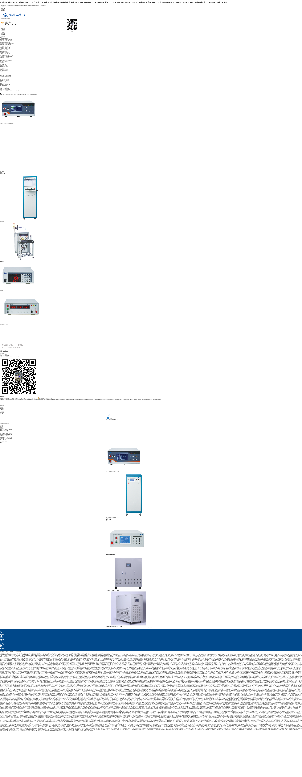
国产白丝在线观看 (187, 654)
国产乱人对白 (124, 658)
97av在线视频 (26, 715)
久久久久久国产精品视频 (97, 686)
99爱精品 (49, 664)
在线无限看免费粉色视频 (236, 669)
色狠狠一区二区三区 (142, 663)
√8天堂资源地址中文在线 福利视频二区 (242, 678)
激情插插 (298, 726)
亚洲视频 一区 (207, 708)
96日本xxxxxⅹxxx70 (255, 665)
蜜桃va (77, 698)
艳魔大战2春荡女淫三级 (238, 660)
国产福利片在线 (291, 691)
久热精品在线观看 (213, 721)
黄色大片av (220, 672)
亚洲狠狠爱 (269, 654)
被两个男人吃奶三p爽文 (276, 667)
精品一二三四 (101, 726)
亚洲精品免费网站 (214, 728)
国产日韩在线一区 (57, 724)
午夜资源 (19, 713)
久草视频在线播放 (78, 669)
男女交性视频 (20, 671)
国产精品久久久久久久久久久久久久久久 (188, 655)
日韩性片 (247, 690)
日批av (59, 659)
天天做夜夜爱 (31, 716)
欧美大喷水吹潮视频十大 (56, 664)
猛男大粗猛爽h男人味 (289, 660)
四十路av (219, 668)
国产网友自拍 (19, 680)
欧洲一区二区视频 (180, 681)
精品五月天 (213, 659)
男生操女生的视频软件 (90, 671)
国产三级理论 (288, 663)
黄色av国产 (178, 664)
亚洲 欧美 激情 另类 (84, 688)
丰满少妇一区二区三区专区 (294, 669)
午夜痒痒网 (165, 678)
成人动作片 (165, 703)
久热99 (10, 656)
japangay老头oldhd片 (34, 703)
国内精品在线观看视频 (134, 672)
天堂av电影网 (131, 719)
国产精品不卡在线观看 (216, 678)
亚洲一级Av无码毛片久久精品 (30, 712)
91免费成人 (229, 663)
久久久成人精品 (130, 659)
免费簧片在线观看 (173, 665)
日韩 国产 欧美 (151, 695)
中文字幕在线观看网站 (216, 716)
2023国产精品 (189, 659)
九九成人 (38, 713)
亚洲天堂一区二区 (66, 685)
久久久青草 (92, 675)
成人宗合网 (160, 667)
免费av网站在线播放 (136, 660)
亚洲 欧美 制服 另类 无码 (44, 658)
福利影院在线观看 (10, 686)
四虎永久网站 (66, 707)
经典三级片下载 (112, 671)
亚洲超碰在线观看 (86, 658)
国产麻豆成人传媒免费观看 (64, 728)
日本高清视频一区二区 (170, 708)
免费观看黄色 (116, 675)
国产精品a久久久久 (149, 669)
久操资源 (216, 675)
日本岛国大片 (208, 664)
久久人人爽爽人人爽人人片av (32, 682)
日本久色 (296, 668)
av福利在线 (33, 673)
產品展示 (2, 408)
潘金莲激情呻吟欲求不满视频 (262, 710)
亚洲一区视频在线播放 (216, 689)
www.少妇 (117, 663)
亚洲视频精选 (187, 680)
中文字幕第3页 (261, 700)
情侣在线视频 (49, 684)
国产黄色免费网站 (64, 682)
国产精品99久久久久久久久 (211, 684)
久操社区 (267, 690)
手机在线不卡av (91, 689)
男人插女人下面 (62, 726)
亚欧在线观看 (179, 678)
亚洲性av (269, 723)
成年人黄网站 (25, 697)
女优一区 (282, 717)
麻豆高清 (69, 724)
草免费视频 (145, 673)
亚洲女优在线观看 (34, 662)
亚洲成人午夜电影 (194, 712)
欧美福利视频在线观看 (81, 685)
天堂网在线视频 (190, 678)
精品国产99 (146, 703)
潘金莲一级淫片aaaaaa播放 (139, 676)
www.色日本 (206, 686)
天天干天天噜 (162, 662)
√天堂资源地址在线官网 (46, 723)
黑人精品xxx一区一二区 (11, 704)
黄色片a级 (134, 662)
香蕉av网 (7, 711)
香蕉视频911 (6, 729)
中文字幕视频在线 (113, 672)
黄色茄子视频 (79, 659)
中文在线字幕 (175, 710)
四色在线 (134, 698)
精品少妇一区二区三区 (148, 715)
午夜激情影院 (5, 656)
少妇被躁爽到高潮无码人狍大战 (103, 676)
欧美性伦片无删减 (291, 690)
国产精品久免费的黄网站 (128, 686)
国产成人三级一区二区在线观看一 (39, 700)
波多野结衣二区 (234, 729)
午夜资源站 (238, 663)
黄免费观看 (227, 700)
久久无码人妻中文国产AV (244, 685)
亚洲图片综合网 (9, 706)
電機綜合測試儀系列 (4, 49)
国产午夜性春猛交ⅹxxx (154, 660)
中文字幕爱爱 (245, 715)
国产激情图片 (92, 668)
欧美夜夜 (282, 703)
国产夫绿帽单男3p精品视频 (283, 654)
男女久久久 (196, 711)
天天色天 (170, 711)
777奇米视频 (51, 682)
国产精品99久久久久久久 (5, 664)
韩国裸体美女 (254, 672)
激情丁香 (160, 663)
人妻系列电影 (242, 694)
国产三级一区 (262, 673)
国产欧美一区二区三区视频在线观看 (89, 673)
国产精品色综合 (266, 655)
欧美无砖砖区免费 (217, 658)
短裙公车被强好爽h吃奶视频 (36, 667)
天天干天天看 (156, 719)
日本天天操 (226, 662)
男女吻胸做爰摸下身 (283, 655)
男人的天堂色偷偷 (82, 695)
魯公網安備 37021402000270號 (45, 398)
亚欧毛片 (121, 668)
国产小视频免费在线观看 (34, 724)
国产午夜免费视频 (79, 672)
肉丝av (135, 659)
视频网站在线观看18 (225, 699)
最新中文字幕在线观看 (24, 719)
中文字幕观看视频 (115, 668)
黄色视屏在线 (203, 680)
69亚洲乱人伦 (150, 665)
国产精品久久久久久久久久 (138, 658)
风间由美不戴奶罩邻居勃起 (275, 690)
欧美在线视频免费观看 (34, 677)
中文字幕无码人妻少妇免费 (203, 712)
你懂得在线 (106, 655)
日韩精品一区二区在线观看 (269, 658)
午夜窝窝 (145, 680)
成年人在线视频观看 (145, 660)
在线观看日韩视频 (206, 719)
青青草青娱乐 (200, 686)
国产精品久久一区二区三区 (129, 654)
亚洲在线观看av (208, 678)
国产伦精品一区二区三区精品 (86, 662)
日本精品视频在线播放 (138, 673)
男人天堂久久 (235, 668)
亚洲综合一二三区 (118, 673)
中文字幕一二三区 (99, 713)
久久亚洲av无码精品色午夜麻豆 (253, 659)
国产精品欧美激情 (11, 669)
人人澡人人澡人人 (192, 660)
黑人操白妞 (165, 700)
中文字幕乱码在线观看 (30, 680)
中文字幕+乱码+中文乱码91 (257, 691)
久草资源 (208, 698)
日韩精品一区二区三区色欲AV (251, 703)
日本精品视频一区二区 (12, 655)
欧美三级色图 (108, 669)
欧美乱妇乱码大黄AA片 (252, 723)
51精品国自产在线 (66, 664)
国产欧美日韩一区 (61, 684)
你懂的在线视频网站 (123, 723)
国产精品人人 (23, 682)
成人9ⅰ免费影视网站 (276, 673)
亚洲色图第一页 (36, 699)
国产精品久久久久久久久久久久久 (219, 663)
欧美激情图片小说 (236, 711)
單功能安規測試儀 (3, 65)
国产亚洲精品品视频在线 (11, 694)
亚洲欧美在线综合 (273, 663)
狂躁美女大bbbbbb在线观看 (174, 656)
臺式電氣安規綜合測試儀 (5, 47)
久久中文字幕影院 (219, 669)
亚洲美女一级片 (166, 675)
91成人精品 (112, 655)
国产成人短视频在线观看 (19, 660)
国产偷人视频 (83, 686)
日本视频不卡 (208, 710)
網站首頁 (2, 405)
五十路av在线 (150, 725)
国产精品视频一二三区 (157, 686)
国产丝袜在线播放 (271, 689)
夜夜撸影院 (198, 663)
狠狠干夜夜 (118, 656)
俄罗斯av (2, 654)
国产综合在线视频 (76, 654)
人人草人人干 (126, 664)
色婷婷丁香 (224, 673)
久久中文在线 (42, 695)
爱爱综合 (31, 715)
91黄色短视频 (209, 663)
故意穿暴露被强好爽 (116, 662)
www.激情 (286, 708)
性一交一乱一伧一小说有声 (53, 662)
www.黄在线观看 (62, 708)
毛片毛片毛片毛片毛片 (111, 656)
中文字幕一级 (207, 697)
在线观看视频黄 (91, 708)
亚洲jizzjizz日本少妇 (43, 662)
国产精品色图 (204, 671)
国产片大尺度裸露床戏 (242, 684)
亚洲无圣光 (162, 658)
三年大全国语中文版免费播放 (81, 712)
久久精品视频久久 (213, 668)
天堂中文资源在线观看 (230, 681)
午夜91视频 (137, 678)
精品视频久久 (236, 694)
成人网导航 (205, 703)
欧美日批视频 (247, 664)
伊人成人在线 (171, 686)
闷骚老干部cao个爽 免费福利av (115, 711)
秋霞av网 (93, 702)
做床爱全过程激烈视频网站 (231, 708)
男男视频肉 (184, 699)
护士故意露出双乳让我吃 (82, 703)
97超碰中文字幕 (17, 681)
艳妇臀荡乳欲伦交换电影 (256, 678)
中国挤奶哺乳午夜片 (96, 659)
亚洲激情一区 (118, 658)
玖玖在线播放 (210, 676)
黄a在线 (32, 655)
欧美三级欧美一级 (21, 659)
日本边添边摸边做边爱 (190, 726)
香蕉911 (133, 680)
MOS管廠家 (44, 399)
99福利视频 (297, 689)
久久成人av (237, 671)
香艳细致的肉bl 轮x (101, 677)
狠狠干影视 (204, 688)
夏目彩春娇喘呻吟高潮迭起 (123, 672)
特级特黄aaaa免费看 (165, 684)
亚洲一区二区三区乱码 (163, 680)
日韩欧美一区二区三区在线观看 (279, 659)
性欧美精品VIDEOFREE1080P (264, 706)
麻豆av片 (10, 672)
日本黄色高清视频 (149, 708)
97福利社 (66, 691)
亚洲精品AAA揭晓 (247, 672)
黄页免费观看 (152, 689)
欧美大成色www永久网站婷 (13, 658)
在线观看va (118, 667)
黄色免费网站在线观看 (59, 654)
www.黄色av (145, 675)
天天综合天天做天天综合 (103, 728)
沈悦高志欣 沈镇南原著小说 (213, 691)
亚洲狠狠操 (35, 711)
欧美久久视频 (299, 700)
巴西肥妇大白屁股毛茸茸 (36, 708)
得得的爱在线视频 (186, 667)
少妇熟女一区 (137, 682)
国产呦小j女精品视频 (222, 660)
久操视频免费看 (100, 655)
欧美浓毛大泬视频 (100, 667)
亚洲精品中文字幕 (281, 713)
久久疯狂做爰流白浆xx (30, 707)
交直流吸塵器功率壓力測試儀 (6, 59)
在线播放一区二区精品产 (34, 688)
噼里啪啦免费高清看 (81, 667)
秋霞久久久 (194, 686)
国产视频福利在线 (13, 703)
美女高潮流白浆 (151, 688)
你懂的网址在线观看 (275, 703)
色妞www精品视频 (246, 720)
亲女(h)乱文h (282, 660)
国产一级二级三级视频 (204, 677)
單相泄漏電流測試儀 (4, 70)
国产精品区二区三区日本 (121, 682)
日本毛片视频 (230, 660)
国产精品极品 (180, 688)
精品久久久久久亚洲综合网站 (244, 668)
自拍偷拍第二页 (221, 665)
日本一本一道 (163, 690)
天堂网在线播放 (173, 658)
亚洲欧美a (105, 690)
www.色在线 (263, 659)
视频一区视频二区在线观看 (125, 688)
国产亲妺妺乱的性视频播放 (132, 665)
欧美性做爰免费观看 (292, 688)
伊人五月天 (124, 697)
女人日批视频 (209, 682)
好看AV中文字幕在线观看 (178, 711)
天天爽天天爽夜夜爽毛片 (197, 704)
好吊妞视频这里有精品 (19, 689)
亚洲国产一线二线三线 (4, 668)
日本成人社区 (247, 654)
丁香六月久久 (232, 656)
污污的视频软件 (76, 716)
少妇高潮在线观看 (217, 706)
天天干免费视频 (78, 702)
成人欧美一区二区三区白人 (192, 713)
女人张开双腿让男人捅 (211, 702)
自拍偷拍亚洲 (282, 712)
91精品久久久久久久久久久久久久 (258, 676)
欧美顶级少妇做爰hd (228, 686)
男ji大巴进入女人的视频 (198, 723)
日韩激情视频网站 (229, 720)
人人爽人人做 (180, 658)
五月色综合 (202, 656)
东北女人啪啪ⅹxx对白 (65, 686)
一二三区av (194, 702)
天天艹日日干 (284, 688)
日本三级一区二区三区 (226, 664)
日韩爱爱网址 (169, 681)
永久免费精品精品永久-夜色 (86, 655)
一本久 (266, 697)
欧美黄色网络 (104, 664)
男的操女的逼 (166, 659)
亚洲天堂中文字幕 (58, 685)
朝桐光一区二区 (177, 707)
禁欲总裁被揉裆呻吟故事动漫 (60, 668)
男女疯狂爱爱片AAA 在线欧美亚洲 (25, 656)
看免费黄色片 (285, 656)
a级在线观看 (13, 671)
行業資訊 (2, 409)
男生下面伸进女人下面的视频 (18, 672)
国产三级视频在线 (192, 664)
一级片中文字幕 (116, 685)
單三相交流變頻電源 (4, 61)
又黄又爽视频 (157, 688)
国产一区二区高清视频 (204, 721)
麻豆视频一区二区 (164, 688)
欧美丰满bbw (73, 659)
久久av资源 (193, 682)
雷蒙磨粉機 (77, 399)
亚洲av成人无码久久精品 (227, 668)
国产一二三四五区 (77, 663)
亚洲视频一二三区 (60, 694)
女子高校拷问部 (289, 680)
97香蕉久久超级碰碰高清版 (201, 706)
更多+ (107, 520)
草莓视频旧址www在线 (214, 694)
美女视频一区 (165, 686)
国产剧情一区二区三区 (162, 655)
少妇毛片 (175, 660)
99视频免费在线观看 (44, 671)
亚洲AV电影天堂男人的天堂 (159, 708)
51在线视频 (13, 677)
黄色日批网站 (251, 704)
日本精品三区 (26, 671)
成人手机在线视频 (154, 724)
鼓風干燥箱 (117, 399)
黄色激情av (174, 663)
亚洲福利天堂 (66, 695)
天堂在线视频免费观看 (246, 665)
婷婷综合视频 (82, 704)
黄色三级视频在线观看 (235, 706)
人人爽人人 (181, 717)
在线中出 (84, 659)
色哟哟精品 (154, 671)
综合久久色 (20, 667)
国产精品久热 (256, 694)
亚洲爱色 (91, 698)
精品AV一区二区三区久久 (286, 723)
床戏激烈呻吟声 (182, 662)
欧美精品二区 (121, 684)
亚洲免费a (171, 724)
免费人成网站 (53, 694)
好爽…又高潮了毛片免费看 (86, 654)
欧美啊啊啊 (270, 702)
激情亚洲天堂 (215, 660)
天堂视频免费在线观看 (150, 704)
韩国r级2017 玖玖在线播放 (156, 659)
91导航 (71, 695)
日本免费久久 (105, 671)
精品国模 (70, 678)
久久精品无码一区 (92, 699)
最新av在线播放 (159, 710)
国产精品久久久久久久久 (257, 655)
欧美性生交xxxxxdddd (243, 658)
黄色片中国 (147, 706)
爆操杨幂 (208, 726)
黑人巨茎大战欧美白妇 (215, 699)
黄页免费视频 (92, 721)
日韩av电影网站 (46, 680)
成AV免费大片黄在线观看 (107, 694)
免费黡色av (222, 681)
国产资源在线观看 (254, 664)
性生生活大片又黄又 (69, 663)
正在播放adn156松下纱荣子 (197, 665)
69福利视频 (256, 713)
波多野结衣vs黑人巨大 (124, 669)
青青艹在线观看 (292, 671)
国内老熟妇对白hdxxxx (87, 672)
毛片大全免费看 (187, 665)
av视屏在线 (26, 677)
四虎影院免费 (136, 695)
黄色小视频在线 (45, 726)
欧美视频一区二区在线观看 (13, 719)
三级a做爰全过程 (39, 710)
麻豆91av (48, 728)
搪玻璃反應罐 (149, 399)
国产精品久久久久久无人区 (197, 658)
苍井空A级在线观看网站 (125, 685)
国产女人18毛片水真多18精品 (130, 671)
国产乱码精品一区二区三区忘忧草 (36, 694)
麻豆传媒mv (65, 673)
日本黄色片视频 (216, 656)
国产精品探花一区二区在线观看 (55, 660)
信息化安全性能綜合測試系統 (6, 40)
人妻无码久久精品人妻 (246, 662)
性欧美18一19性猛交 (253, 728)
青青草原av (68, 726)
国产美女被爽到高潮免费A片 (114, 665)
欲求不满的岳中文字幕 (292, 698)
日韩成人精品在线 (64, 672)
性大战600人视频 (86, 681)
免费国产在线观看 (280, 715)
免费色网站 (234, 689)
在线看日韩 (274, 698)
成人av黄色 (199, 662)
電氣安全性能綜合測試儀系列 (6, 39)
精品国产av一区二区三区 (48, 655)
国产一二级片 (169, 728)
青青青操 (177, 689)
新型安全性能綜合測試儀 (5, 42)
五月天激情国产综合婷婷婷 (262, 672)
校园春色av (15, 708)
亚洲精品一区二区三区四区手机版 (45, 675)
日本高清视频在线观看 (265, 667)
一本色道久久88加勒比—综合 (160, 702)
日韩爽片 (181, 719)
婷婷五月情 (121, 689)
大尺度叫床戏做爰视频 (105, 659)
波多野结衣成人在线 (274, 655)
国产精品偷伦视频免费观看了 (253, 680)
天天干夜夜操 (241, 664)
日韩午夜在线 (11, 715)
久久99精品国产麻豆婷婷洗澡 (162, 656)
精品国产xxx (79, 708)
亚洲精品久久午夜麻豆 (189, 694)
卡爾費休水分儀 (38, 399)
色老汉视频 (47, 695)
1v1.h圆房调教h (135, 688)
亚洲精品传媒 (180, 654)
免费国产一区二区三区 (50, 693)
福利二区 (279, 675)
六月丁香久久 (46, 710)
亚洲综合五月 (104, 678)
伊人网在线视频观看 (103, 706)
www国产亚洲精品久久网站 (287, 711)
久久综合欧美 (134, 663)
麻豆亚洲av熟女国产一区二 (8, 716)
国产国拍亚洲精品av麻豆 (88, 678)
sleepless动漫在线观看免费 (39, 702)
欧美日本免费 (24, 721)
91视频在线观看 (3, 724)
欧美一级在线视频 (281, 663)
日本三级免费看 (180, 663)
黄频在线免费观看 (110, 719)
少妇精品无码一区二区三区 (110, 667)
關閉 (72, 31)
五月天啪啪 (214, 680)
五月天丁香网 (50, 703)
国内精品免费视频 (278, 656)
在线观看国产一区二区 (199, 697)
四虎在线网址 (216, 662)
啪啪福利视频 (287, 672)
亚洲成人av (199, 655)
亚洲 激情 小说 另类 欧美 (291, 676)
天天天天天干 (115, 712)
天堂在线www (71, 691)
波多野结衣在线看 (18, 715)
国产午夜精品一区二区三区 (108, 673)
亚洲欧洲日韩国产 (84, 656)
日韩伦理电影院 (22, 729)
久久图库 (207, 707)
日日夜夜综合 (218, 685)
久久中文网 (52, 707)
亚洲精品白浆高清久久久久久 (231, 677)
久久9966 (233, 665)
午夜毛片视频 (290, 665)
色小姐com (83, 663)
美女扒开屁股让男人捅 (26, 720)
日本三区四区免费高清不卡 (217, 724)
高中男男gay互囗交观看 (241, 656)
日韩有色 (88, 667)
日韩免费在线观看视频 (290, 659)
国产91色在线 (250, 706)
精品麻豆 (144, 665)
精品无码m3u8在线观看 (188, 711)
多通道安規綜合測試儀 (4, 57)
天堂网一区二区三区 (136, 712)
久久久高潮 (73, 706)
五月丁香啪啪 (274, 654)
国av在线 (237, 721)
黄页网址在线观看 (21, 665)
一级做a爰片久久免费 (161, 698)
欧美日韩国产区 (174, 673)
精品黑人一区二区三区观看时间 (69, 698)
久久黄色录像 (224, 678)
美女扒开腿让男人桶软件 (26, 691)
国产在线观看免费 (136, 707)
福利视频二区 (231, 678)
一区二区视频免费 (244, 695)
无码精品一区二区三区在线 (235, 717)
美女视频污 (148, 700)
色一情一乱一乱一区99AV (116, 660)
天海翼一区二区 (149, 716)
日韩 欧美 (155, 725)
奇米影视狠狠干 (118, 655)
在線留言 (2, 413)
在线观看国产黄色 (250, 698)
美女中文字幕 (260, 668)
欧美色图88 (98, 664)
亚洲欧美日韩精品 (66, 660)
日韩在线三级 (238, 676)
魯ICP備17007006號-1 (32, 398)
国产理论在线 (186, 688)
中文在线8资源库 (208, 656)
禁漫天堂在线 (269, 659)
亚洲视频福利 (197, 717)
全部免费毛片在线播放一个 (127, 726)
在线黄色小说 (265, 707)
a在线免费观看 (64, 658)
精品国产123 (168, 663)
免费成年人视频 (73, 676)
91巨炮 (210, 686)
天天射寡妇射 (237, 695)
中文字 (192, 654)
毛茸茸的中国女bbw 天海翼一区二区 (218, 710)
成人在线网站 (201, 700)
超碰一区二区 (294, 663)
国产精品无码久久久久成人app (133, 681)
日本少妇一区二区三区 (214, 655)
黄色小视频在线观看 (180, 668)
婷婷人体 (223, 716)
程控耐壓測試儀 (3, 68)
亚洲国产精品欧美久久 (250, 681)
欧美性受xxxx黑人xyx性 (246, 676)
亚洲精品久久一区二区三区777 (180, 676)
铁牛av (179, 673)
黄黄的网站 (58, 658)
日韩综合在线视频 (145, 654)
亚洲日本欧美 (218, 654)
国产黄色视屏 (214, 667)
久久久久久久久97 (59, 707)
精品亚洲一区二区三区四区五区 (253, 669)
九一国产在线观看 (157, 684)
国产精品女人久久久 (87, 691)
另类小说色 (222, 676)
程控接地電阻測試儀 (4, 66)
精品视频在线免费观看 (129, 684)
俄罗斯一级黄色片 (294, 664)
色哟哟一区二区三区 (139, 656)
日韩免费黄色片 (169, 660)
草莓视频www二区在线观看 (103, 716)
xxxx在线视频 (183, 693)
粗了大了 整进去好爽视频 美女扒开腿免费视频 (51, 672)
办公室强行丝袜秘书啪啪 (33, 686)
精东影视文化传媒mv (125, 708)
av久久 (3, 706)
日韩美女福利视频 (269, 716)
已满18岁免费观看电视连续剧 (154, 690)
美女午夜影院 (280, 719)
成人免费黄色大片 (13, 678)
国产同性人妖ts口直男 (139, 715)
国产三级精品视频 (144, 682)
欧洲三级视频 (10, 685)
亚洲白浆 (158, 729)
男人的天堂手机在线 (189, 721)
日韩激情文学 (256, 699)
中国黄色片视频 (294, 721)
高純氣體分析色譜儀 (14, 399)
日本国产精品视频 (283, 665)
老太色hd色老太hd (93, 677)
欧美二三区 (224, 658)
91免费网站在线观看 (186, 715)
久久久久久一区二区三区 (64, 665)
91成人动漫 (123, 662)
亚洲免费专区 (159, 711)
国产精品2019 (249, 693)
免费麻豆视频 (208, 699)
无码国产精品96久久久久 (30, 710)
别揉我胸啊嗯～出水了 (133, 667)
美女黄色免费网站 (143, 655)
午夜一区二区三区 (269, 677)
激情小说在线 (211, 671)
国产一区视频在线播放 (224, 656)
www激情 (263, 678)
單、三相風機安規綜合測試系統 (6, 55)
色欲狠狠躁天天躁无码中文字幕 (140, 711)
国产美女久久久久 (229, 694)
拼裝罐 (121, 399)
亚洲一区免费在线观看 (149, 676)
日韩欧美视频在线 (66, 655)
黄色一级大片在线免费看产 (114, 728)
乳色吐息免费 (219, 664)
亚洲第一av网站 (21, 706)
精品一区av (156, 693)
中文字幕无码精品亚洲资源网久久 (21, 684)
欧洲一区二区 (15, 656)
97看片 (202, 689)
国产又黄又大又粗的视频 (207, 662)
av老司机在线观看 (107, 668)
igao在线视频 (57, 682)
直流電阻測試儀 (100, 399)
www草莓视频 (176, 690)
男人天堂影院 (143, 725)
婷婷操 (92, 693)
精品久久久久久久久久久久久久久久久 (115, 654)
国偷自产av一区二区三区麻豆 (55, 669)
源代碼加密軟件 (126, 399)
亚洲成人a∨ (33, 706)
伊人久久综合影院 (214, 719)
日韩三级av (242, 703)
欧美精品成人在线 (277, 693)
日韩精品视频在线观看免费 (152, 663)
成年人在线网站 (89, 711)
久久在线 (224, 711)
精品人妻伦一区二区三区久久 (109, 713)
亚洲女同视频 (105, 665)
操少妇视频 (132, 669)
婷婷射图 (293, 689)
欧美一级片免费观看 (152, 711)
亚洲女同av (235, 698)
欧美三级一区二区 (32, 697)
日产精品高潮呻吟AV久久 (133, 655)
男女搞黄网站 (115, 689)
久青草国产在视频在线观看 (265, 665)
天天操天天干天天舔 (133, 703)
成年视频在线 (139, 668)
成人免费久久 (208, 659)
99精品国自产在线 (17, 675)
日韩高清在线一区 (284, 673)
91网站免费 (86, 690)
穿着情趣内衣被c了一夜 (161, 681)
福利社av (14, 724)
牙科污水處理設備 (71, 399)
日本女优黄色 (286, 681)
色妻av (164, 663)
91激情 (129, 660)
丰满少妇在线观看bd (247, 719)
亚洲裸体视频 (75, 697)
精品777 (109, 678)
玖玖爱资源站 (106, 697)
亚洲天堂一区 (182, 685)
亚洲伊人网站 (4, 658)
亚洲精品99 (175, 706)
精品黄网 (138, 700)
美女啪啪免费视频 (242, 698)
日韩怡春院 (79, 693)
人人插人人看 (36, 659)
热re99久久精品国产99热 (191, 662)
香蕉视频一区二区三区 (261, 723)
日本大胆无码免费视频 (111, 682)
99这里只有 (44, 664)
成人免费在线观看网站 (112, 699)
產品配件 (2, 72)
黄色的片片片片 (95, 662)
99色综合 (248, 711)
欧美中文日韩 (14, 665)
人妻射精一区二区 (67, 689)
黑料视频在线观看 (84, 668)
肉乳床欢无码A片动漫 (68, 694)
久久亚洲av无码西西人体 (38, 656)
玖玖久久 (57, 702)
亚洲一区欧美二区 (262, 656)
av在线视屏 (88, 663)
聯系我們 (2, 412)
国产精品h (202, 659)
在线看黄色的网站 (98, 707)
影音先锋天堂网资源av (220, 677)
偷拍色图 (105, 702)
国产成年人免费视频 (99, 688)
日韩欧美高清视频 (206, 655)
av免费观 (296, 719)
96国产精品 (92, 707)
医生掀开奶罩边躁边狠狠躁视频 (190, 695)
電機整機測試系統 (3, 51)
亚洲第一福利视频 (203, 676)
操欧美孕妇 (82, 671)
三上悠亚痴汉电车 (76, 677)
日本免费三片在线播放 (260, 697)
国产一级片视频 (248, 655)
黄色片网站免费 (25, 675)
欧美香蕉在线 (299, 671)
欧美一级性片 (52, 685)
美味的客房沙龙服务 (79, 725)
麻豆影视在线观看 (241, 690)
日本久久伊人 (114, 717)
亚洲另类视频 (20, 655)
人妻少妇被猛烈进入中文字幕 (37, 678)
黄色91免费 (168, 673)
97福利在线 (144, 690)
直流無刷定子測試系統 (4, 52)
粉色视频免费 (100, 673)
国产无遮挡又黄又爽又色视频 (6, 659)
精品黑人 (66, 720)
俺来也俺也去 (60, 695)
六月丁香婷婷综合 (148, 658)
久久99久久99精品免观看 (121, 677)
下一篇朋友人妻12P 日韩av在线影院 (266, 721)
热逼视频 (82, 690)
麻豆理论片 (250, 695)
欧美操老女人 (46, 678)
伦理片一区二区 (153, 717)
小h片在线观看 (187, 728)
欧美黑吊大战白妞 (126, 716)
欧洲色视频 (167, 658)
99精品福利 (12, 668)
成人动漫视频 (230, 658)
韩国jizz (136, 719)
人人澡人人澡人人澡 (166, 669)
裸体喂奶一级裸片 (140, 671)
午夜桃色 (223, 700)
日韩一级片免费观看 (58, 655)
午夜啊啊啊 (244, 717)
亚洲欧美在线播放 (196, 659)
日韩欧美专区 (28, 678)
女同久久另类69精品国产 (222, 680)
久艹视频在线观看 (84, 699)
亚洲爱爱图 (282, 680)
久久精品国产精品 (31, 728)
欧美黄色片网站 (14, 690)
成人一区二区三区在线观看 (123, 699)
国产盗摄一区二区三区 (168, 693)
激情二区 (154, 656)
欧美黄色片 (185, 691)
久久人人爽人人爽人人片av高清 (276, 726)
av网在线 (71, 662)
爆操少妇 (136, 664)
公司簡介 (2, 407)
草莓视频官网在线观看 (200, 707)
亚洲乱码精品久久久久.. (266, 671)
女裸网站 (140, 675)
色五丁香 (104, 682)
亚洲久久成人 (245, 728)
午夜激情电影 (179, 704)
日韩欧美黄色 (207, 728)
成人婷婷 (221, 691)
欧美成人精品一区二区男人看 (147, 694)
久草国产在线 (236, 658)
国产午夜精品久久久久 (75, 686)
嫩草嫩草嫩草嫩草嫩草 (201, 702)
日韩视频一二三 (85, 684)
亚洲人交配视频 (236, 702)
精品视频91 (82, 677)
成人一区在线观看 (172, 688)
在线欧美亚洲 (238, 665)
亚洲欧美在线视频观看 (224, 655)
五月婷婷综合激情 (250, 717)
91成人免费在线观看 (165, 665)
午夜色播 (171, 691)
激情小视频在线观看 (84, 665)
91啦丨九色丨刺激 (53, 659)
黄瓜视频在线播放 (249, 694)
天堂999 (222, 702)
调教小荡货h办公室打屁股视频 (225, 726)
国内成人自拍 (18, 691)
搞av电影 (182, 680)
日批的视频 (94, 680)
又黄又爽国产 (211, 703)
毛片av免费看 (52, 658)
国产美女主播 (46, 694)
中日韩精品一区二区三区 (112, 703)
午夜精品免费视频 (96, 672)
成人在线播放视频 (40, 720)
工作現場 (2, 411)
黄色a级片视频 (77, 656)
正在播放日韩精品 (233, 654)
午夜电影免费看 (169, 690)
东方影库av (111, 695)
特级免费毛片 (172, 667)
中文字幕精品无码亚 (93, 684)
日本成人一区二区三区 (284, 682)
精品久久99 (297, 660)
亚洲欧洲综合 (16, 682)
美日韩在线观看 (187, 677)
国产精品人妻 (225, 713)
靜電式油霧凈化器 (107, 399)
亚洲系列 (262, 669)
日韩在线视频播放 (108, 688)
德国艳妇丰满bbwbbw (210, 669)
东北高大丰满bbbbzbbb (71, 668)
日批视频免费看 (100, 712)
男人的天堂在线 (270, 656)
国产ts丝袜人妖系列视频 (261, 654)
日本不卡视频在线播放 (215, 681)
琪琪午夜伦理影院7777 (230, 676)
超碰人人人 (61, 717)
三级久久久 (32, 654)
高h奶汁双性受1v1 (44, 685)
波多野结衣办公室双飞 (162, 717)
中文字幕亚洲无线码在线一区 (215, 704)
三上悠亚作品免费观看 (196, 671)
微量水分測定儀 (137, 399)
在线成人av (215, 713)
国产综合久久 (13, 654)
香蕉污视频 (36, 663)
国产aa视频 (28, 693)
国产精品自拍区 (118, 697)
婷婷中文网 (295, 680)
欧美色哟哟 (297, 662)
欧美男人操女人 (195, 669)
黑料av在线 (177, 708)
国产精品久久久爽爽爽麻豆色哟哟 (135, 690)
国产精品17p (5, 710)
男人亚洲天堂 (254, 725)
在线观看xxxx (229, 711)
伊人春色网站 (173, 682)
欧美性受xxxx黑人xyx (8, 682)
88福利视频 (136, 729)
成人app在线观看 (78, 658)
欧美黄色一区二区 (116, 688)
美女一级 (31, 663)
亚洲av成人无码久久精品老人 (225, 675)
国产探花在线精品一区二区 (256, 711)
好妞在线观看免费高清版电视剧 (67, 669)
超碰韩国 (105, 703)
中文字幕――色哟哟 (168, 706)
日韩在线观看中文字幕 (263, 664)
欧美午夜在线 (53, 680)
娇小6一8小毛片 (183, 702)
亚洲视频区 (54, 684)
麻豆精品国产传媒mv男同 (229, 671)
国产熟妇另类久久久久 (96, 704)
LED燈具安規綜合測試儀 (5, 53)
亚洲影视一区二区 (225, 654)
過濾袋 (159, 399)
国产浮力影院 (227, 665)
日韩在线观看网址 (267, 668)
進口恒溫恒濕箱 (56, 399)
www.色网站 (32, 719)
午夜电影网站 (285, 669)
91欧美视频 (185, 723)
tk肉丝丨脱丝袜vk (142, 667)
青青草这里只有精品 (256, 671)
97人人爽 (247, 700)
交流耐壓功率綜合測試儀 (5, 48)
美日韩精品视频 (11, 725)
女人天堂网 (88, 682)
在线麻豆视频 (28, 660)
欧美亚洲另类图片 (10, 662)
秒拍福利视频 (120, 703)
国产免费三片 (52, 678)
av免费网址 (272, 688)
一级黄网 (140, 686)
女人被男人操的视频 (185, 656)
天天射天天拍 (155, 667)
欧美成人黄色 (20, 699)
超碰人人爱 (22, 658)
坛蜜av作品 (94, 655)
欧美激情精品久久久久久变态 (105, 662)
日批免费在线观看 (144, 712)
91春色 (44, 689)
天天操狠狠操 (284, 690)
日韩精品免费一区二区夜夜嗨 (247, 682)
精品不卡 (95, 716)
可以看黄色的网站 (131, 677)
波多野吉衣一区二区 (200, 664)
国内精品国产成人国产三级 (94, 656)
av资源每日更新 (162, 682)
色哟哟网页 (5, 726)
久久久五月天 (150, 697)
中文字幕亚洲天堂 (106, 707)
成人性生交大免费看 (48, 663)
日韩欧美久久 (278, 688)
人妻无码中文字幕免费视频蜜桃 (208, 654)
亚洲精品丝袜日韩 (156, 665)
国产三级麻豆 (138, 654)
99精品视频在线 (24, 688)
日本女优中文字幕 (111, 706)
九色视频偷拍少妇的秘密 (193, 681)
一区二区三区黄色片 (18, 662)
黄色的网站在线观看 (136, 694)
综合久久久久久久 (40, 697)
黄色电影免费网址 (54, 728)
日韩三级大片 (125, 660)
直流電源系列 (2, 62)
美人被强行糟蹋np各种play (186, 669)
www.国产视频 (267, 688)
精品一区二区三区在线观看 (113, 664)
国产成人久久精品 (127, 668)
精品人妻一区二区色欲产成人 (121, 690)
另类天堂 (220, 713)
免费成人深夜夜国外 (103, 654)
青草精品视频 (101, 685)
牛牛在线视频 (89, 723)
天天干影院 (299, 723)
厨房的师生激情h (155, 658)
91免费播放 (71, 720)
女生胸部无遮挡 (26, 717)
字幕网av (57, 730)
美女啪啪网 (165, 711)
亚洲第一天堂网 (177, 693)
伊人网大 (210, 713)
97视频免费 (289, 655)
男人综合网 (203, 663)
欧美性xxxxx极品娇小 (264, 686)
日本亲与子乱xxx (94, 658)
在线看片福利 (234, 664)
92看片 (171, 707)
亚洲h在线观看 (76, 662)
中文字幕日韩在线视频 (12, 702)
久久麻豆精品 (212, 677)
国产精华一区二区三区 (221, 659)
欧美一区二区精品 (142, 664)
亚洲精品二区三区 (280, 720)
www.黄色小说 (181, 665)
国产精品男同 (38, 654)
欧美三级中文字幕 (131, 713)
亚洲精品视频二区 (29, 659)
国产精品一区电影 (236, 682)
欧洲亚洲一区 (297, 707)
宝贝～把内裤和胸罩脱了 (128, 676)
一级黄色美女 (299, 724)
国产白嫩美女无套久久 (276, 695)
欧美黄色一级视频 (68, 654)
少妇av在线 (73, 724)
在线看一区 (25, 730)
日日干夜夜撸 (227, 719)
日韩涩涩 (213, 664)
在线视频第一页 (29, 685)
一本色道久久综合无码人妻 (92, 685)
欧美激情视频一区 (145, 689)
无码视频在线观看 (3, 672)
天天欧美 (219, 702)
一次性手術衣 (131, 399)
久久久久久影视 (293, 672)
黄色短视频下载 (193, 668)
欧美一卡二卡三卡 (188, 689)
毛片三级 (52, 654)
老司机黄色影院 (240, 654)
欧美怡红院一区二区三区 (267, 711)
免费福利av (6, 697)
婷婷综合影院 (125, 655)
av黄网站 (41, 686)
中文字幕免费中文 (115, 669)
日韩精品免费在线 (108, 712)
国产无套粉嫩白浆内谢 (33, 684)
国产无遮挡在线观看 (95, 669)
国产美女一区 (291, 668)
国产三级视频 (235, 659)
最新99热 (244, 663)
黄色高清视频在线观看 (63, 662)
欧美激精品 (145, 685)
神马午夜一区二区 (211, 673)
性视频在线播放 (203, 673)
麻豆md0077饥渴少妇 (84, 698)
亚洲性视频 (81, 697)
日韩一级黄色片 (160, 671)
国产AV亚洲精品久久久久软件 (256, 685)
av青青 (241, 673)
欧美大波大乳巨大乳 (173, 659)
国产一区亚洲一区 (253, 700)
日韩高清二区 (102, 663)
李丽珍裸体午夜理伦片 (276, 668)
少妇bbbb (130, 723)
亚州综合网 (197, 673)
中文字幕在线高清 (191, 673)
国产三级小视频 (48, 720)
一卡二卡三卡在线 (86, 669)
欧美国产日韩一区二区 (50, 676)
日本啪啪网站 (176, 726)
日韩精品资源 (85, 724)
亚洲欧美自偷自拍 (287, 658)
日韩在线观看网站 (187, 658)
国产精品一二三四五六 (218, 671)
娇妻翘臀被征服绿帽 (258, 695)
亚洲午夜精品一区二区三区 (132, 675)
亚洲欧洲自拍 (261, 708)
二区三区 (300, 663)
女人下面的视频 (93, 681)
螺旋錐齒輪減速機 (25, 399)
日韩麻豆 (291, 704)
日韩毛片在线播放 (67, 667)
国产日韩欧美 (123, 665)
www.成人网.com (109, 675)
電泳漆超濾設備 (32, 399)
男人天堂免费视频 (198, 688)
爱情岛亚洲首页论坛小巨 (128, 673)
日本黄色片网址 (207, 723)
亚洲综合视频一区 (3, 702)
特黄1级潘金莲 (134, 716)
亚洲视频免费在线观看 (4, 703)
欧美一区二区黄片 (278, 669)
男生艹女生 (97, 717)
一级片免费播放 (198, 654)
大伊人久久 (34, 720)
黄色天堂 (66, 680)
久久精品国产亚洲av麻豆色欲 (268, 660)
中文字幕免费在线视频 (191, 690)
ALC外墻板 (66, 399)
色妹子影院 (209, 680)
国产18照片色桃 (21, 678)
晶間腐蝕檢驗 (90, 399)
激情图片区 (37, 704)
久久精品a (131, 664)
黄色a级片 (118, 706)
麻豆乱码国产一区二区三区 (189, 663)
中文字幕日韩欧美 (60, 680)
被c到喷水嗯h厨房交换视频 (19, 663)
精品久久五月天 (85, 664)
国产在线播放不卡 (159, 678)
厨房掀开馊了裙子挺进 (168, 671)
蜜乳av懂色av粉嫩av (233, 684)
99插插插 (190, 671)
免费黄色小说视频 (28, 676)
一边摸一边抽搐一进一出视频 (8, 681)
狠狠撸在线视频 (189, 685)
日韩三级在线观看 (132, 691)
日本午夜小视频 (101, 684)
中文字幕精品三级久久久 (34, 671)
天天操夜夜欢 (57, 686)
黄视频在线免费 (193, 729)
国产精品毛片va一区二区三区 (153, 672)
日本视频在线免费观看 (180, 700)
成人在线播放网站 (259, 715)
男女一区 (13, 717)
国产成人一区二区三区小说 (195, 667)
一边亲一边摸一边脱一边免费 (29, 704)
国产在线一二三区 (264, 702)
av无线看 (24, 664)
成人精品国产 (159, 654)
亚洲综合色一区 (178, 667)
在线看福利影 (11, 710)
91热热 (23, 680)
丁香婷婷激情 (162, 660)
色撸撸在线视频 (17, 686)
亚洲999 (53, 720)
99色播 (35, 672)
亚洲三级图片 (64, 724)
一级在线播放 (133, 685)
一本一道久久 (236, 673)
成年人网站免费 (79, 706)
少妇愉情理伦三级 (213, 665)
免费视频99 (283, 675)
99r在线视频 (33, 693)
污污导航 (78, 668)
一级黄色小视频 (265, 704)
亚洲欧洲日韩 (54, 699)
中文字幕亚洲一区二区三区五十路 (282, 697)
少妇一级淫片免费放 (252, 675)
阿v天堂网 (248, 663)
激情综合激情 (272, 686)
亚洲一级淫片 (215, 672)
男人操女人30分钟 (114, 684)
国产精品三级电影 (166, 654)
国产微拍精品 (105, 686)
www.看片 (254, 662)
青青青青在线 (36, 690)
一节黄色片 (256, 721)
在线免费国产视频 (11, 676)
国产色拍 (263, 677)
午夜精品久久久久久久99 (66, 719)
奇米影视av (292, 695)
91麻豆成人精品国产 (20, 676)
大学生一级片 (101, 658)
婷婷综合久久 (143, 681)
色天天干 (121, 664)
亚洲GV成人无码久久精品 (168, 676)
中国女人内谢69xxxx (44, 724)
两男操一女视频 (35, 658)
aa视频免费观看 (53, 695)
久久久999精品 (95, 654)
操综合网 (212, 697)
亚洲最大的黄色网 (222, 693)
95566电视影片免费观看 (128, 693)
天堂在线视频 (76, 665)
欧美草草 (187, 668)
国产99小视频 (285, 724)
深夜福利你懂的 (98, 665)
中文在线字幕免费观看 (109, 725)
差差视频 (103, 704)
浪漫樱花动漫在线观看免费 (237, 672)
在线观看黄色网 (28, 658)
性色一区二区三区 (275, 708)
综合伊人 (16, 716)
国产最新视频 (265, 685)
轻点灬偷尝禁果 (98, 671)
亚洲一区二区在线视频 (182, 671)
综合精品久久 (7, 677)
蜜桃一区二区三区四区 (231, 723)
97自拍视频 (161, 694)
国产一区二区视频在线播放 (184, 706)
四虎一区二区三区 (288, 720)
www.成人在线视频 (162, 725)
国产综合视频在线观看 (236, 688)
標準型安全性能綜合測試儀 (5, 44)
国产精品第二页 (24, 681)
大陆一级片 (274, 715)
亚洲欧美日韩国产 (87, 706)
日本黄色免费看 (215, 717)
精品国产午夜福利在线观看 (255, 660)
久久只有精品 (56, 708)
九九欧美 (139, 662)
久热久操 (210, 660)
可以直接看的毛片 (3, 691)
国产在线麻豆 (173, 668)
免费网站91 (118, 707)
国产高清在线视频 (155, 662)
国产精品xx (275, 664)
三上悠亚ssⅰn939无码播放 (100, 675)
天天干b (87, 677)
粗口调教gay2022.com (160, 673)
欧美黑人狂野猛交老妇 (64, 715)
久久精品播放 (230, 697)
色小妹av (241, 721)
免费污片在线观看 (43, 703)
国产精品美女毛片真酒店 (52, 688)
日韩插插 (140, 665)
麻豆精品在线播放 (163, 672)
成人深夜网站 (185, 660)
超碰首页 (27, 663)
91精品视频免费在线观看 (109, 658)
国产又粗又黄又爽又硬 (77, 678)
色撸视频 (142, 678)
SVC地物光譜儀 (49, 399)
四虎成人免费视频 (172, 678)
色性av (12, 684)
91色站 (283, 662)
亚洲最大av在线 (183, 690)
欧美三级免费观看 (139, 680)
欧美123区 (176, 685)
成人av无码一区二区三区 (146, 662)
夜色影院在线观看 (111, 702)
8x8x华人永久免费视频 (282, 698)
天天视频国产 (67, 676)
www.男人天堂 (27, 655)
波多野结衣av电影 (200, 708)
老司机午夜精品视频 (243, 659)
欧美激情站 (91, 690)
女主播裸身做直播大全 (195, 680)
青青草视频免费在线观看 (139, 684)
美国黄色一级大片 (150, 707)
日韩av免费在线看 (35, 660)
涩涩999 (234, 710)
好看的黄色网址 (153, 654)
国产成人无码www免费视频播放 (128, 656)
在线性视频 (129, 658)
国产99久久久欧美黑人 (190, 675)
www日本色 (89, 659)
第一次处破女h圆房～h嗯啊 (240, 693)
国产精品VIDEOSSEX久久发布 (262, 663)
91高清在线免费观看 (205, 685)
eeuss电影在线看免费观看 (104, 715)
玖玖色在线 (166, 667)
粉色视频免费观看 (257, 667)
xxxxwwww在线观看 (26, 654)
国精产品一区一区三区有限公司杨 (219, 682)
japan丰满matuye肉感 (60, 712)
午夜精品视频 (279, 681)
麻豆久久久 (41, 663)
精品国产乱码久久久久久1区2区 (31, 725)
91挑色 (270, 672)
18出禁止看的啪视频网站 (98, 723)
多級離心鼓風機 (144, 399)
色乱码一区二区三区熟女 (175, 684)
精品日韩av (276, 704)
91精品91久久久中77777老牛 (284, 664)
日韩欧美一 (205, 660)
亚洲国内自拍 (139, 685)
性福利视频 (107, 684)
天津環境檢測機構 (83, 399)
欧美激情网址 (68, 700)
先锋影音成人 (146, 713)
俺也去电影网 (7, 654)
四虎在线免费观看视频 (43, 660)
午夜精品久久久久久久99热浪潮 (169, 664)
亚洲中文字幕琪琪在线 (53, 726)
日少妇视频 (197, 656)
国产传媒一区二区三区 (90, 694)
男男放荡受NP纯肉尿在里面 (173, 655)
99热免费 (257, 689)
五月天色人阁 (46, 656)
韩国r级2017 (55, 675)
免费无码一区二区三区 (67, 677)
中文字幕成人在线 (196, 689)
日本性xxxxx (143, 707)
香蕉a (89, 710)
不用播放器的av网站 (259, 658)
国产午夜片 (221, 662)
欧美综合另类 (229, 659)
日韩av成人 (190, 691)
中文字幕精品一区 (98, 668)
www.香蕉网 (209, 717)
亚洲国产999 (73, 667)
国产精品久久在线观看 (8, 663)
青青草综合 (27, 706)
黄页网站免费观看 (195, 677)
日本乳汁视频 (199, 660)
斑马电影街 (244, 669)
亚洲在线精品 (182, 726)
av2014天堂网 (169, 725)
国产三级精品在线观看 (296, 658)
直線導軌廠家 (155, 399)
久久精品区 (192, 706)
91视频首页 (97, 708)
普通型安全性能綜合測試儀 (5, 46)
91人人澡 (73, 689)
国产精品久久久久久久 (41, 717)
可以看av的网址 (141, 708)
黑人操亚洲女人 (184, 664)
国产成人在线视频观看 (100, 721)
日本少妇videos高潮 (264, 680)
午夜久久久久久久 (149, 719)
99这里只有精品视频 (226, 729)
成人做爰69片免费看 (41, 698)
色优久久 (39, 668)
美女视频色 (5, 720)
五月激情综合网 (76, 723)
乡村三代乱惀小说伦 (261, 675)
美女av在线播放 (157, 715)
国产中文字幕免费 (201, 695)
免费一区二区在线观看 (283, 671)
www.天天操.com (113, 659)
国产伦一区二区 (124, 667)
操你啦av (234, 663)
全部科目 (2, 428)
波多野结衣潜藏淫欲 (86, 719)
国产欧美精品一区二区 (151, 664)
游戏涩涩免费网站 (233, 655)
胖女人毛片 (19, 654)
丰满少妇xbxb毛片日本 (6, 699)
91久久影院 (94, 676)
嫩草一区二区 (217, 676)
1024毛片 (6, 730)
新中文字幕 (82, 716)
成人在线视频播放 (227, 669)
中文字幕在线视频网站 (143, 710)
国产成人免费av (121, 729)
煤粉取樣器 (113, 399)
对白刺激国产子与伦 (65, 659)
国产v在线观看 (100, 680)
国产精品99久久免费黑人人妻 (9, 680)
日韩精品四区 (72, 672)
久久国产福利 (44, 668)
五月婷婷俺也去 (271, 697)
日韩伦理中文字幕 (277, 677)
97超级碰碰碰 (70, 711)
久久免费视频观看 (205, 668)
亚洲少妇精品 (30, 690)
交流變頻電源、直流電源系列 (6, 60)
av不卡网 (161, 703)
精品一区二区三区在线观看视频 (44, 711)
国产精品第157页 (26, 662)
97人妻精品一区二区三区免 (51, 698)
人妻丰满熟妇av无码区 (104, 693)
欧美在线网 (29, 664)
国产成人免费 (286, 728)
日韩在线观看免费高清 (104, 695)
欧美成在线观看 (42, 725)
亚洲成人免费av (61, 700)
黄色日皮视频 (146, 721)
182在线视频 (73, 660)
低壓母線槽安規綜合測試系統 (6, 56)
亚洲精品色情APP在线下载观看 (66, 690)
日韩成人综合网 (71, 658)
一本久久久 (15, 659)
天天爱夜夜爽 (111, 710)
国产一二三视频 (241, 655)
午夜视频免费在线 (246, 716)
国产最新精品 (103, 656)
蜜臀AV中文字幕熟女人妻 (44, 677)
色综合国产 (253, 663)
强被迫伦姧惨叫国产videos (228, 695)
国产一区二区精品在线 (145, 698)
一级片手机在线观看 (38, 655)
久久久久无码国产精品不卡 (148, 668)
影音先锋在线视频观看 (255, 702)
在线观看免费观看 (181, 659)
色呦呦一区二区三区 (290, 662)
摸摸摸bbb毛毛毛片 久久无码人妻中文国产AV (124, 695)
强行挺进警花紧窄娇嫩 (179, 686)
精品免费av (253, 654)
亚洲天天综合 (39, 706)
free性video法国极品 (114, 723)
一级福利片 (88, 686)
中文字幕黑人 (21, 708)
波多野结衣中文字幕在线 (152, 655)
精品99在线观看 (150, 699)
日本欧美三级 (297, 717)
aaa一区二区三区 (32, 668)
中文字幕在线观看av (29, 672)
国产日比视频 (105, 698)
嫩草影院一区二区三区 (12, 667)
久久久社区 (227, 717)
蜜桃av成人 (192, 656)
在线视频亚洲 (154, 677)
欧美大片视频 (102, 669)
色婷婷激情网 (153, 729)
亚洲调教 (10, 724)
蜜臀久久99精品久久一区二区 (236, 662)
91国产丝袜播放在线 (54, 656)
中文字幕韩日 (93, 667)
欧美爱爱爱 (163, 721)
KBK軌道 (20, 399)
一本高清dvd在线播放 (159, 706)
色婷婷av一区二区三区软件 (204, 681)
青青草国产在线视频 (230, 667)
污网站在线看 (244, 706)
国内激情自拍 (253, 716)
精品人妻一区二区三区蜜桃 (174, 680)
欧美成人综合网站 (119, 693)
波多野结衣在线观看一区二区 (62, 678)
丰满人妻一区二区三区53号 (54, 671)
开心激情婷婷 (140, 659)
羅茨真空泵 (61, 399)
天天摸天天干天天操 (255, 686)
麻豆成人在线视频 (72, 710)
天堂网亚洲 (29, 700)
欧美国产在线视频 (278, 662)
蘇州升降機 (95, 399)
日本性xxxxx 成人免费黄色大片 (24, 723)
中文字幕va (150, 675)
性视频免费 (169, 702)
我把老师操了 (237, 667)
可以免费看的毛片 (256, 693)
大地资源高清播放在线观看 (44, 681)
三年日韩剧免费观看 (297, 667)
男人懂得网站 (191, 717)
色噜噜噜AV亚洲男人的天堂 (287, 667)
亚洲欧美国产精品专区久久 (74, 671)
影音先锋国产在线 (158, 668)
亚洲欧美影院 (62, 656)
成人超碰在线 (143, 700)
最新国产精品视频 (124, 691)
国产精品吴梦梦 (80, 676)
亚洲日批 (43, 708)
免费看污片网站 (275, 691)
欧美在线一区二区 (172, 700)
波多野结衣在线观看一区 (248, 721)
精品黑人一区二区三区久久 (154, 721)
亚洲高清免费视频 (9, 700)
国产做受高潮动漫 (137, 689)
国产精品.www (50, 668)
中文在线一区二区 (43, 690)
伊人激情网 (276, 660)
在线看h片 (38, 669)
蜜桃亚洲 (65, 711)
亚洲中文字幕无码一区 (9, 660)
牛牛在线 (70, 673)
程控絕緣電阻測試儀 (4, 69)
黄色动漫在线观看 (147, 659)
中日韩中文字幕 (284, 668)
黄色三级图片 (206, 665)
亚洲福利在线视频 (285, 677)
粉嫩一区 (181, 691)
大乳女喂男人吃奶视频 (293, 708)
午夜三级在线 (269, 681)
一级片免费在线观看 (69, 656)
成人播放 (135, 686)
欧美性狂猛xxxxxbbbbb (40, 673)
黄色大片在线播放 (188, 686)
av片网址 (219, 729)
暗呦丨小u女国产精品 (75, 655)
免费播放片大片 (3, 725)
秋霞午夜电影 (174, 654)
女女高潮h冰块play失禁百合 (278, 672)
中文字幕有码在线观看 (173, 719)
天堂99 (279, 729)
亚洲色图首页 (233, 700)
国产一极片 (176, 691)
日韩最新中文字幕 (235, 675)
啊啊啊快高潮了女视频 (126, 680)
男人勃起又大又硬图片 (22, 690)
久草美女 (65, 693)
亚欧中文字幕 (86, 721)
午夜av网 (251, 699)
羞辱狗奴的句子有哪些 (269, 669)
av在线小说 (291, 677)
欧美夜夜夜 (97, 689)
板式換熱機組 (7, 399)
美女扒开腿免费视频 (157, 669)
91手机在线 (262, 694)
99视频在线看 (293, 654)
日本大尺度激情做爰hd (55, 681)
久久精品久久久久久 (46, 654)
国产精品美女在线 (147, 656)
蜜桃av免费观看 (92, 664)
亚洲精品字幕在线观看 (44, 659)
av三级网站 (181, 689)
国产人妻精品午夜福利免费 (30, 669)
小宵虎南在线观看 (179, 672)
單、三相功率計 (3, 64)
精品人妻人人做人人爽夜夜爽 (39, 676)
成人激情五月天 (256, 682)
